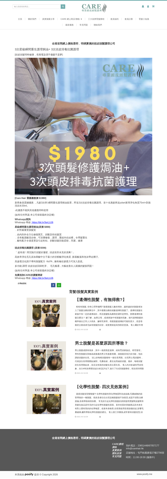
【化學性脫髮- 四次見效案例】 (103, 387)
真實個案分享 (48, 19)
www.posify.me (144, 474)
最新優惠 (69, 25)
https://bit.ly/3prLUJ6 (42, 222)
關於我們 (32, 19)
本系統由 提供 (27, 475)
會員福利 (114, 19)
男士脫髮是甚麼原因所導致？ (101, 343)
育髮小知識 (144, 19)
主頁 (20, 19)
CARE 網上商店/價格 (71, 19)
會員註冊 (129, 19)
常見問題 (84, 25)
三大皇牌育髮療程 (96, 19)
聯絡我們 (98, 25)
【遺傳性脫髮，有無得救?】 (100, 300)
